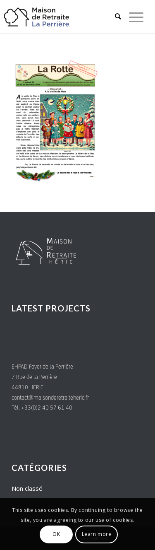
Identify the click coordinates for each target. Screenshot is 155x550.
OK (56, 534)
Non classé (27, 488)
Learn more (97, 534)
